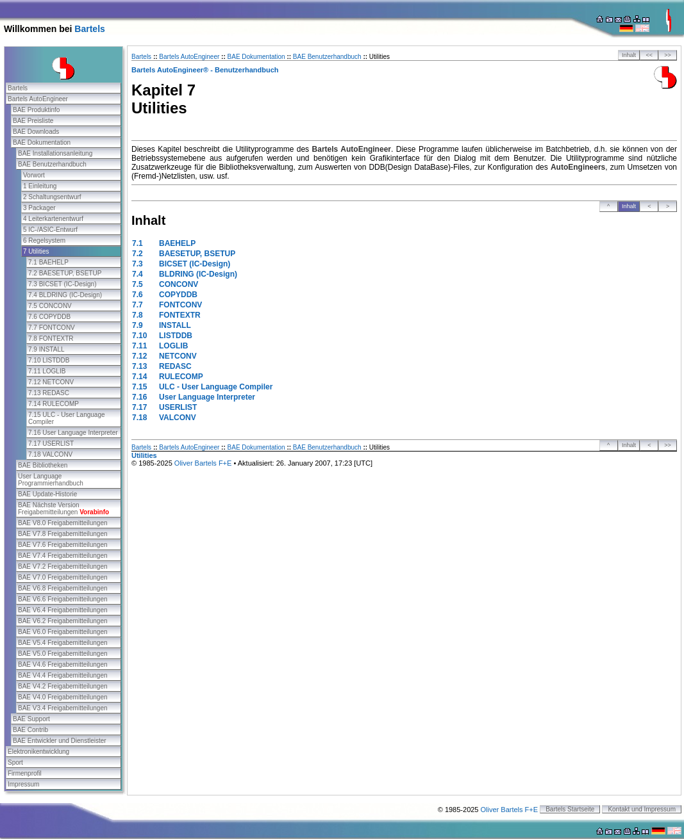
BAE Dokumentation (42, 142)
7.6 (137, 294)
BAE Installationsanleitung (55, 153)
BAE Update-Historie (47, 494)
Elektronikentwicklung (38, 751)
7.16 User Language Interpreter (73, 432)
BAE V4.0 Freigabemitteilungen (63, 697)
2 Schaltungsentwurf (52, 196)
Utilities (144, 455)
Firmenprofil (25, 773)
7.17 (139, 407)
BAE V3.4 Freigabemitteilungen (63, 708)
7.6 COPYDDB (49, 316)
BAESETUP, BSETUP (197, 253)
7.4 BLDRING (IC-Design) (65, 294)
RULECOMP (181, 376)
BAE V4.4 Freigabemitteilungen (63, 675)
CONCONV (178, 284)
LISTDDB (175, 335)
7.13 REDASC (48, 392)
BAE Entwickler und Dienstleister (59, 740)
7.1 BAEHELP (48, 262)
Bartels (89, 29)
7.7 (137, 304)
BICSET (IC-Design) (194, 263)
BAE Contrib (30, 729)
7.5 (137, 284)
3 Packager (39, 207)
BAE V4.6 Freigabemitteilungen (63, 664)
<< (649, 55)
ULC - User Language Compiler (215, 386)
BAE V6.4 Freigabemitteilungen (63, 610)
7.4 (137, 274)
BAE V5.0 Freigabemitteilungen (63, 653)
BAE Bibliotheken (42, 465)
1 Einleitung (39, 186)
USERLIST (178, 407)
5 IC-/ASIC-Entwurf (50, 229)
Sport (15, 762)
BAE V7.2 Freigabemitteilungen (63, 566)
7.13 (139, 366)
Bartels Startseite (570, 809)
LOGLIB (173, 345)
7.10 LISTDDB (48, 360)
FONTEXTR (180, 315)
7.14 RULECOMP (53, 403)
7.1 (137, 243)
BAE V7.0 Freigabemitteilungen (63, 577)
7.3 (137, 263)
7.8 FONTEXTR (51, 338)
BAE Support (31, 718)
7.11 (139, 345)
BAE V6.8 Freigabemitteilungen (63, 588)
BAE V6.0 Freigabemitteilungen (63, 631)
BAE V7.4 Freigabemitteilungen (63, 555)
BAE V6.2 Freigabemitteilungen (63, 620)
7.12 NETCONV (51, 382)
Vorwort (34, 175)
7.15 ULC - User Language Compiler (66, 418)
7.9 (137, 325)
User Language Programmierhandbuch (50, 480)
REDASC (175, 366)
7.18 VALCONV (50, 454)
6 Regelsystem (44, 240)
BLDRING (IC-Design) (198, 274)
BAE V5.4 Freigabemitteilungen (63, 642)
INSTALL (175, 325)
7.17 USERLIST (51, 443)
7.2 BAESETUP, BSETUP (64, 273)
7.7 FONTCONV (51, 327)
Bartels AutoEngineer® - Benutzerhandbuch (205, 70)
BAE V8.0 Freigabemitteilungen (63, 522)
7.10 (139, 335)
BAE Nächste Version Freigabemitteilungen (63, 508)
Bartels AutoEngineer (38, 98)
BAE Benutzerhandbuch (52, 164)
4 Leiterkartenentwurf (53, 218)
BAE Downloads (36, 131)
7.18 (139, 417)
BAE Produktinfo (36, 109)
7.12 (139, 356)
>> (667, 55)
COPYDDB (178, 294)
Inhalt (629, 55)
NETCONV (178, 356)
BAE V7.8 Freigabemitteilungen (63, 533)
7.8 (137, 315)
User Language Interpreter (207, 397)
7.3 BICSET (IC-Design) (62, 284)
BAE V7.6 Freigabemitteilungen (63, 544)
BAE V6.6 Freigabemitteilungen (63, 599)
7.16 (139, 397)
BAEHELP (177, 243)
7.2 (137, 253)
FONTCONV (180, 304)
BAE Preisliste (33, 120)
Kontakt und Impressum (642, 809)
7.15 (139, 386)
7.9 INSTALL (46, 349)
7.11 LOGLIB (46, 371)
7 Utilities (36, 251)
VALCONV (177, 417)
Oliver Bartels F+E (203, 463)
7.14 (139, 376)
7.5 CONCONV (50, 305)
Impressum (23, 784)
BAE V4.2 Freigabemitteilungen (63, 686)
